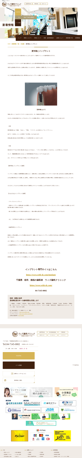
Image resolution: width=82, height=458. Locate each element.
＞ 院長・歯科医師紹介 (7, 440)
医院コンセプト (38, 37)
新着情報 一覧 (15, 44)
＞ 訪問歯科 (41, 448)
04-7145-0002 (21, 315)
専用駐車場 (36, 3)
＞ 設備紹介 (5, 442)
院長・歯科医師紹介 (55, 37)
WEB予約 (11, 354)
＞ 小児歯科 (41, 433)
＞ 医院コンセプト (6, 433)
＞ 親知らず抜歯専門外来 (31, 437)
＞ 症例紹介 (16, 442)
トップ (32, 37)
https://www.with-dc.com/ (41, 285)
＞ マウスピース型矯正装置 (44, 446)
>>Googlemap (75, 365)
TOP (9, 44)
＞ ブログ (16, 440)
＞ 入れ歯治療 (29, 444)
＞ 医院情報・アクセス (7, 435)
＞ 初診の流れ (5, 444)
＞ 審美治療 (29, 442)
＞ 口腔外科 (41, 437)
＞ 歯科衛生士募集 (56, 435)
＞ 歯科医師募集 (56, 433)
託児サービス (44, 3)
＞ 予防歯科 (29, 435)
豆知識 (22, 44)
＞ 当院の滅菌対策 (17, 433)
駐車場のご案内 (30, 360)
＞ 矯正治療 (41, 442)
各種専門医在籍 (28, 3)
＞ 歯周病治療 (41, 435)
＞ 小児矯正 (41, 444)
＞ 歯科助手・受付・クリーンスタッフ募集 (61, 437)
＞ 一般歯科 (29, 433)
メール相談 (30, 354)
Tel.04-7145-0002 (11, 344)
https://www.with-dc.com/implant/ (41, 275)
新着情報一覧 (72, 37)
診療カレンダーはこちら (13, 360)
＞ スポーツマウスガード (31, 446)
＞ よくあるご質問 (17, 435)
